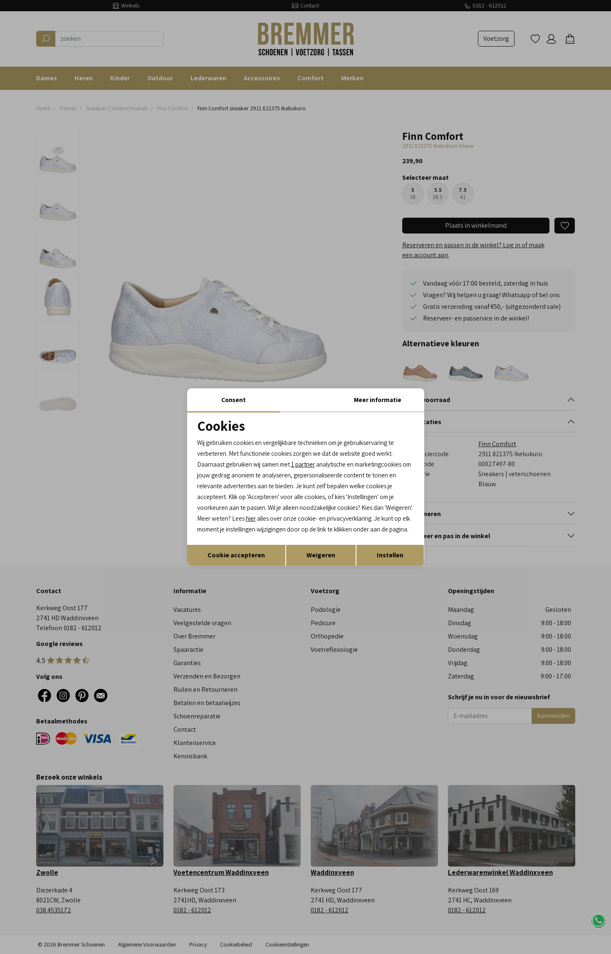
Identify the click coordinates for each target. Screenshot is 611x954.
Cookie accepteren (236, 563)
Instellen (390, 563)
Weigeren (321, 563)
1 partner (312, 458)
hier (396, 514)
